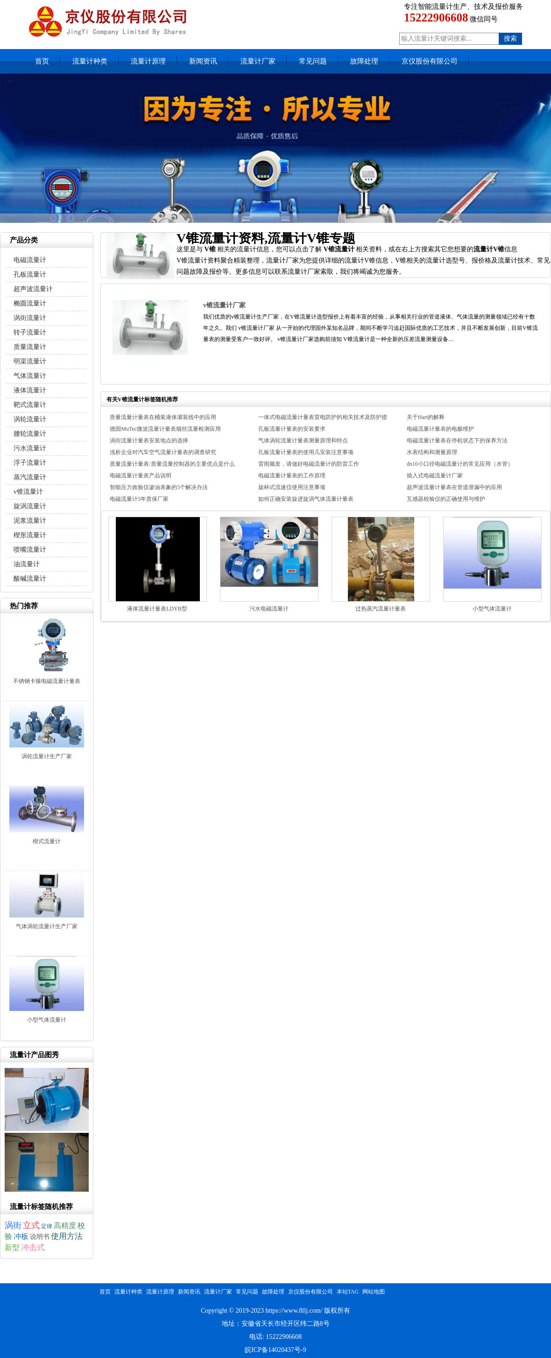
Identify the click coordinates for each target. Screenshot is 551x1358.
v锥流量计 (28, 491)
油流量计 (27, 564)
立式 (31, 1225)
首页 (42, 61)
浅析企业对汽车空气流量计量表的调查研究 (163, 452)
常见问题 (313, 61)
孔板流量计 (30, 274)
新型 (12, 1247)
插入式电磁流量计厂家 (435, 475)
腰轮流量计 (30, 433)
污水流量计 (30, 448)
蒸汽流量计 (30, 477)
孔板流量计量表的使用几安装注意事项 (305, 452)
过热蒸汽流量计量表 (380, 608)
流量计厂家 (258, 61)
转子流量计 (30, 332)
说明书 (39, 1236)
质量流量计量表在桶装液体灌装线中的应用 (163, 417)
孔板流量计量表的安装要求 (291, 429)
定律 (46, 1226)
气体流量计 (30, 375)
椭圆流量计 (30, 303)
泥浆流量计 (30, 520)
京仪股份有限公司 (430, 61)
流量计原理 (148, 61)
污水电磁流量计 (269, 608)
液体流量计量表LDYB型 (157, 608)
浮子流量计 (30, 462)
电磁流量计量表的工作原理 (291, 475)
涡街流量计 (30, 317)
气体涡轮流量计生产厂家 (47, 926)
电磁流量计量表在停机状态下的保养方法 (457, 440)
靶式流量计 (30, 404)
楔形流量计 (30, 535)
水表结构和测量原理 (432, 452)
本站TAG (348, 1291)
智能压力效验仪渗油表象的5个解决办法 (159, 487)
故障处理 (364, 61)
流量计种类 (89, 61)
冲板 (21, 1236)
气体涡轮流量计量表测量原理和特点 (303, 440)
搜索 (510, 38)
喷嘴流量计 (30, 549)
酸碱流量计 (30, 578)
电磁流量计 (30, 259)
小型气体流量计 (492, 608)
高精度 (65, 1226)
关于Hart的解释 (426, 417)
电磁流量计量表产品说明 (140, 475)
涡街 (13, 1225)
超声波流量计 (33, 288)
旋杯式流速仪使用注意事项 (291, 487)
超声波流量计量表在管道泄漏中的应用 (454, 487)
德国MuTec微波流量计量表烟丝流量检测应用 (165, 429)
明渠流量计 (30, 361)
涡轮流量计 (30, 419)
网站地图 (373, 1291)
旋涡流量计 (30, 506)
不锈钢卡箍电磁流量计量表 (46, 681)
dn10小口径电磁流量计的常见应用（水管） (460, 464)
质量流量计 (30, 346)
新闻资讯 (203, 61)
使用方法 (67, 1236)
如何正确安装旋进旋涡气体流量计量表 (305, 499)
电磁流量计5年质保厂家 (139, 499)
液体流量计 (30, 390)
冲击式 (33, 1247)
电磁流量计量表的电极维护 (440, 429)
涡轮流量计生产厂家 (46, 756)
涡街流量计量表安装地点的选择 (149, 440)
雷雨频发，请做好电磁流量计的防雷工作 (308, 464)
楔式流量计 (47, 841)
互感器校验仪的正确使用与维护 (446, 499)
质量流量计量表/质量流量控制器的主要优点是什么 (172, 464)
